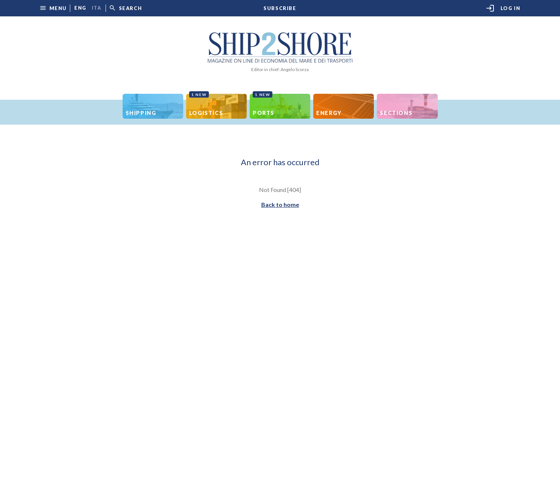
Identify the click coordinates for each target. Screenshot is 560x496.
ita (96, 8)
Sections (396, 113)
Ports (264, 105)
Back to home (280, 204)
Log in (503, 8)
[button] (53, 8)
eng (80, 8)
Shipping (141, 113)
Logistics (206, 105)
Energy (329, 113)
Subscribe (279, 8)
